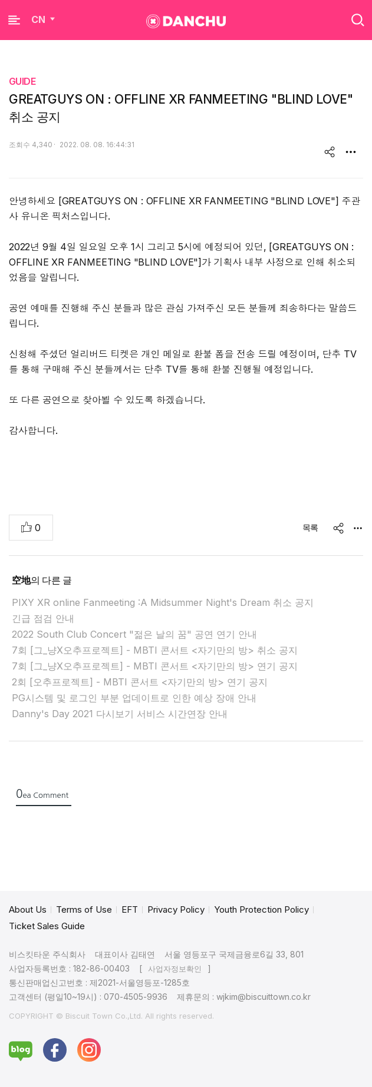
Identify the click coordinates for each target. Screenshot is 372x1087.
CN (44, 19)
